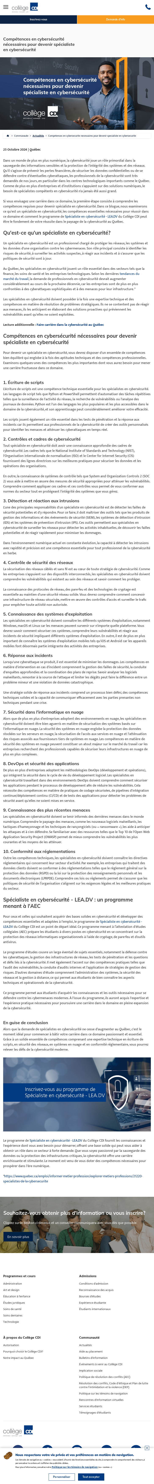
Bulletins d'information (93, 1358)
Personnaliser (61, 1476)
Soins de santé (12, 1309)
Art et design (11, 1290)
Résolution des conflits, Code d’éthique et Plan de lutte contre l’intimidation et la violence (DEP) (113, 1385)
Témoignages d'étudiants (95, 1413)
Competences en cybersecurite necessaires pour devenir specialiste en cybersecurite (92, 136)
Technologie (11, 1322)
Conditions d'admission (93, 1284)
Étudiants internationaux (95, 1309)
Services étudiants (90, 1406)
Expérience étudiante (92, 1303)
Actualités (38, 136)
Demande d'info (115, 19)
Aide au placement (91, 1352)
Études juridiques (14, 1303)
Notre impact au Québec (18, 1358)
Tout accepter (91, 1476)
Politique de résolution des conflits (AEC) (104, 1377)
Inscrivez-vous (38, 19)
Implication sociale (90, 1371)
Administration (12, 1284)
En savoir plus (18, 1237)
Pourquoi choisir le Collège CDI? (23, 1352)
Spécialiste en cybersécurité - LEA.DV (91, 217)
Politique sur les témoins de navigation (103, 1394)
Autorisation (11, 1345)
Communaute (21, 136)
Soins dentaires (12, 1315)
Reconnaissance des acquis (96, 1290)
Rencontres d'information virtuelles (101, 1400)
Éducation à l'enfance (16, 1296)
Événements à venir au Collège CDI (100, 1364)
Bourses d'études (90, 1296)
